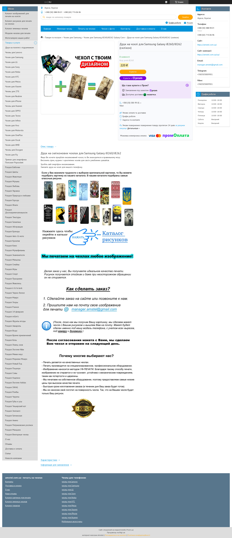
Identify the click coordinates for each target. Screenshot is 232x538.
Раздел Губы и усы (13, 401)
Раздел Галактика (13, 222)
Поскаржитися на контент (115, 535)
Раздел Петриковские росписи (19, 425)
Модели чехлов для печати (17, 33)
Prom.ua (130, 530)
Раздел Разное (12, 307)
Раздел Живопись (13, 283)
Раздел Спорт (11, 274)
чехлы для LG (68, 489)
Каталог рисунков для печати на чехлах (18, 22)
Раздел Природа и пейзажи (17, 195)
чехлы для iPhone (69, 513)
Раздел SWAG (11, 387)
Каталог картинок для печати (18, 497)
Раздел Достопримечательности (16, 211)
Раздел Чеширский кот (15, 406)
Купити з (132, 78)
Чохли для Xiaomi (13, 86)
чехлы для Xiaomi (69, 509)
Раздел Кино (11, 245)
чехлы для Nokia (69, 497)
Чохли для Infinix (13, 120)
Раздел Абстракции (14, 226)
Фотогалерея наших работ (17, 38)
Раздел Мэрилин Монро (16, 359)
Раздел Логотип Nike (14, 349)
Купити (132, 71)
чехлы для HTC (68, 501)
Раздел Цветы (11, 172)
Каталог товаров (12, 505)
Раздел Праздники (13, 278)
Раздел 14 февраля (14, 311)
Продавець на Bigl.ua (116, 532)
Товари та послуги (53, 37)
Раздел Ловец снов (14, 344)
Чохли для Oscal (12, 140)
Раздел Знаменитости (15, 255)
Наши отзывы (11, 493)
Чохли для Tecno (13, 115)
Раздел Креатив (12, 241)
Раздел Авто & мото (14, 236)
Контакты (125, 29)
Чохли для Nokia (12, 72)
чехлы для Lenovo (70, 481)
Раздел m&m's (12, 316)
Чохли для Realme (13, 96)
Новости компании (13, 458)
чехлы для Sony (69, 493)
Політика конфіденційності (139, 535)
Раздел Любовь (12, 186)
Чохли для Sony (12, 67)
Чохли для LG (11, 62)
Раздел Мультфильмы (15, 250)
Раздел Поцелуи (12, 368)
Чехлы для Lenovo (13, 52)
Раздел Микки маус (14, 354)
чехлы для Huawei (70, 517)
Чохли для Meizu (13, 81)
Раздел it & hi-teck (13, 288)
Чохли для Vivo (12, 125)
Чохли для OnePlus (14, 135)
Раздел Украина (12, 191)
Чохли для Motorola (14, 130)
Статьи (8, 453)
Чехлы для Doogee (14, 149)
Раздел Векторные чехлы (17, 434)
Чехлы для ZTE (12, 91)
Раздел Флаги (11, 205)
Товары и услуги (12, 42)
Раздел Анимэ (11, 420)
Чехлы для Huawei (13, 106)
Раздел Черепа (12, 396)
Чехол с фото (108, 29)
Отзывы (8, 444)
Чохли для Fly (11, 154)
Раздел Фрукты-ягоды (15, 321)
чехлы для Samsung (70, 485)
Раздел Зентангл (12, 411)
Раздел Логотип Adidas (15, 382)
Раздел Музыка (12, 181)
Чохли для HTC (12, 76)
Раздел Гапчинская (13, 415)
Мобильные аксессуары (72, 521)
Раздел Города (12, 200)
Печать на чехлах (86, 29)
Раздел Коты (11, 340)
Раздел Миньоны (13, 259)
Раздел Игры (11, 269)
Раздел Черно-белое (15, 293)
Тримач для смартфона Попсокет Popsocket (15, 161)
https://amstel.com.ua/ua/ (208, 54)
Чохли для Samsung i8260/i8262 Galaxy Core (104, 37)
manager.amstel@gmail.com (210, 64)
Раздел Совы (11, 373)
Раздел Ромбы (11, 392)
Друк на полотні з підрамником (19, 47)
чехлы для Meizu (69, 505)
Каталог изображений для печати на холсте (17, 15)
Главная (47, 29)
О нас (7, 439)
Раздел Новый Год (13, 363)
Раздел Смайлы (12, 264)
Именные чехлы (64, 29)
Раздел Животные (13, 176)
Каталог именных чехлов (16, 28)
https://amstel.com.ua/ (207, 44)
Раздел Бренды (12, 231)
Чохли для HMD (12, 145)
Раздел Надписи (12, 378)
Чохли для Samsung (14, 57)
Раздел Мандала (13, 429)
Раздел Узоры (11, 302)
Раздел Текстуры (13, 217)
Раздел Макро (11, 297)
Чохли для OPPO (13, 111)
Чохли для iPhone (13, 101)
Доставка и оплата (13, 448)
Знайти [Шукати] (185, 17)
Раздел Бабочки (12, 167)
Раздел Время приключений (18, 335)
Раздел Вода (11, 330)
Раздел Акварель (13, 326)
